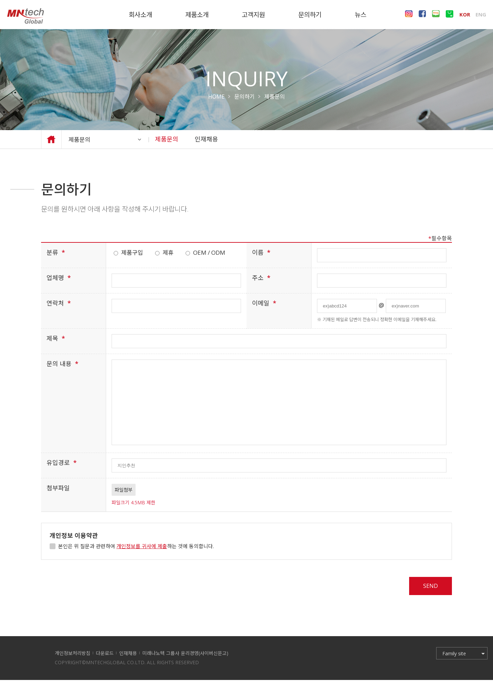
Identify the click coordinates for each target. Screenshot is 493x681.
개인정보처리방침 (72, 654)
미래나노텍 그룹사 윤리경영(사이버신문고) (185, 654)
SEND (429, 586)
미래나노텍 (25, 16)
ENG (481, 13)
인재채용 (206, 139)
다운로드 (105, 654)
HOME (216, 96)
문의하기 (244, 96)
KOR (464, 13)
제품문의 (108, 139)
